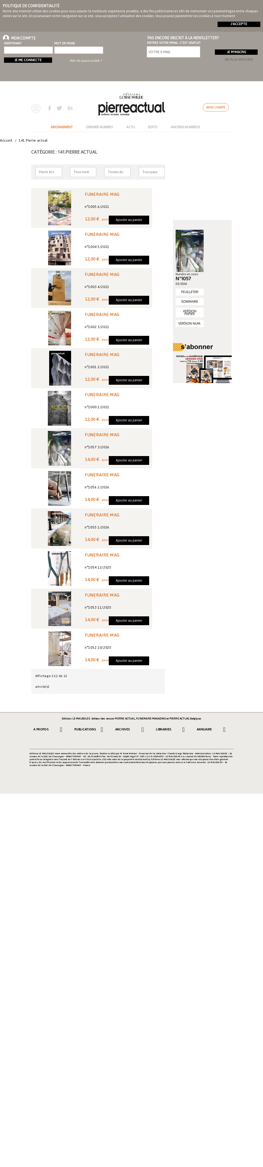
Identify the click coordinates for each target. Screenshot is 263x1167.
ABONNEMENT (62, 127)
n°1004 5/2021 (97, 247)
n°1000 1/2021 (97, 407)
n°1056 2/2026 (97, 487)
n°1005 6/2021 (97, 207)
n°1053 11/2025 (98, 607)
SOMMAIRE (189, 301)
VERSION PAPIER (189, 312)
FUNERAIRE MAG (102, 194)
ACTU (130, 127)
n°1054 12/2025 (98, 567)
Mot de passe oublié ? (86, 61)
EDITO (152, 127)
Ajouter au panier (129, 220)
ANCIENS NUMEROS (185, 127)
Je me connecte (28, 60)
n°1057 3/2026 (97, 447)
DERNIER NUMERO (99, 127)
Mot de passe (64, 43)
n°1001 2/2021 (97, 367)
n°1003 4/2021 (97, 287)
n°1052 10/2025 (98, 647)
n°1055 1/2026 (97, 527)
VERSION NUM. (189, 323)
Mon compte (215, 107)
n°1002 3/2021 (97, 327)
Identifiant (13, 43)
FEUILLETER (189, 292)
